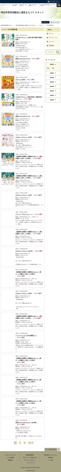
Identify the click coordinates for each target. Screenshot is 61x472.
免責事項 (10, 460)
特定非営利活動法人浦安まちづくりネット (26, 25)
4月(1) (53, 68)
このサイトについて (6, 5)
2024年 (52, 77)
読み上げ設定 (56, 22)
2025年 (52, 73)
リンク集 (50, 460)
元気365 (33, 470)
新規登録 (16, 5)
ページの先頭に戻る (51, 449)
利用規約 (50, 457)
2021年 (52, 91)
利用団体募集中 (30, 455)
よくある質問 (10, 457)
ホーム (51, 33)
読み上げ (46, 22)
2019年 (52, 100)
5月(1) (48, 68)
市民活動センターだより (50, 455)
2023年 (52, 82)
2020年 (52, 95)
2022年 (52, 86)
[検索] (57, 52)
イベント (41, 25)
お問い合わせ (24, 5)
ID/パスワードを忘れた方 (30, 457)
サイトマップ (30, 462)
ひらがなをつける (54, 1)
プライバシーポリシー (30, 460)
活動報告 (51, 45)
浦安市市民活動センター (6, 25)
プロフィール (53, 37)
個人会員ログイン (34, 5)
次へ (30, 442)
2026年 (52, 64)
